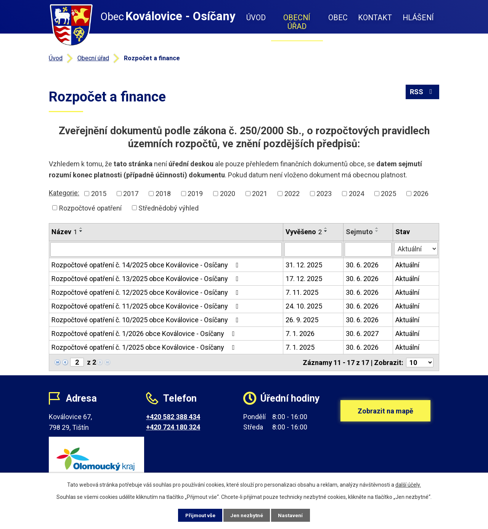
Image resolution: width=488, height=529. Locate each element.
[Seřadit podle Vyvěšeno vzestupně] (326, 228)
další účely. (408, 484)
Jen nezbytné (247, 515)
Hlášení (418, 17)
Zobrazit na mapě (385, 413)
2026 (421, 194)
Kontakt (375, 17)
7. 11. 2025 (302, 292)
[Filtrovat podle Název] (166, 249)
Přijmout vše (198, 515)
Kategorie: (64, 193)
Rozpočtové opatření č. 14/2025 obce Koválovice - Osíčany (146, 265)
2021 (259, 194)
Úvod (256, 17)
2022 (292, 194)
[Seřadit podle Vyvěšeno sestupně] (326, 231)
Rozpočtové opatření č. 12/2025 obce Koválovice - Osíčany (146, 292)
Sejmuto (359, 232)
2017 (130, 194)
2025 (388, 194)
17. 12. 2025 (304, 279)
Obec (338, 17)
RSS (422, 92)
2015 (98, 194)
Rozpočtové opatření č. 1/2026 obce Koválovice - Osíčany (144, 334)
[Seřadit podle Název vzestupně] (81, 228)
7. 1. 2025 (300, 347)
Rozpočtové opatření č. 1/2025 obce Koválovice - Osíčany (144, 347)
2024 (356, 194)
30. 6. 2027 (362, 334)
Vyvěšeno (304, 232)
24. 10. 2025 (304, 306)
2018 (163, 194)
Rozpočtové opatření (90, 208)
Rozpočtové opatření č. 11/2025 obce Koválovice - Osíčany (146, 306)
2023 (324, 194)
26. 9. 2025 (302, 320)
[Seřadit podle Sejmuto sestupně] (377, 231)
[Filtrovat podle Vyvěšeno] (313, 249)
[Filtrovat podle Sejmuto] (368, 249)
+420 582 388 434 (173, 417)
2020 (227, 194)
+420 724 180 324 (173, 427)
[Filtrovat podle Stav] (416, 248)
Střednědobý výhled (168, 208)
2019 (195, 194)
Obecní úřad (296, 22)
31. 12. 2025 (304, 265)
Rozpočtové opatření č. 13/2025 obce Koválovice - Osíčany (146, 279)
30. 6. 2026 (362, 265)
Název (64, 232)
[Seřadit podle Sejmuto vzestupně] (377, 228)
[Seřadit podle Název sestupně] (81, 231)
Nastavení (293, 515)
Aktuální (407, 265)
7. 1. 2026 (300, 334)
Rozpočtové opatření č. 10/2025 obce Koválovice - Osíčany (146, 320)
